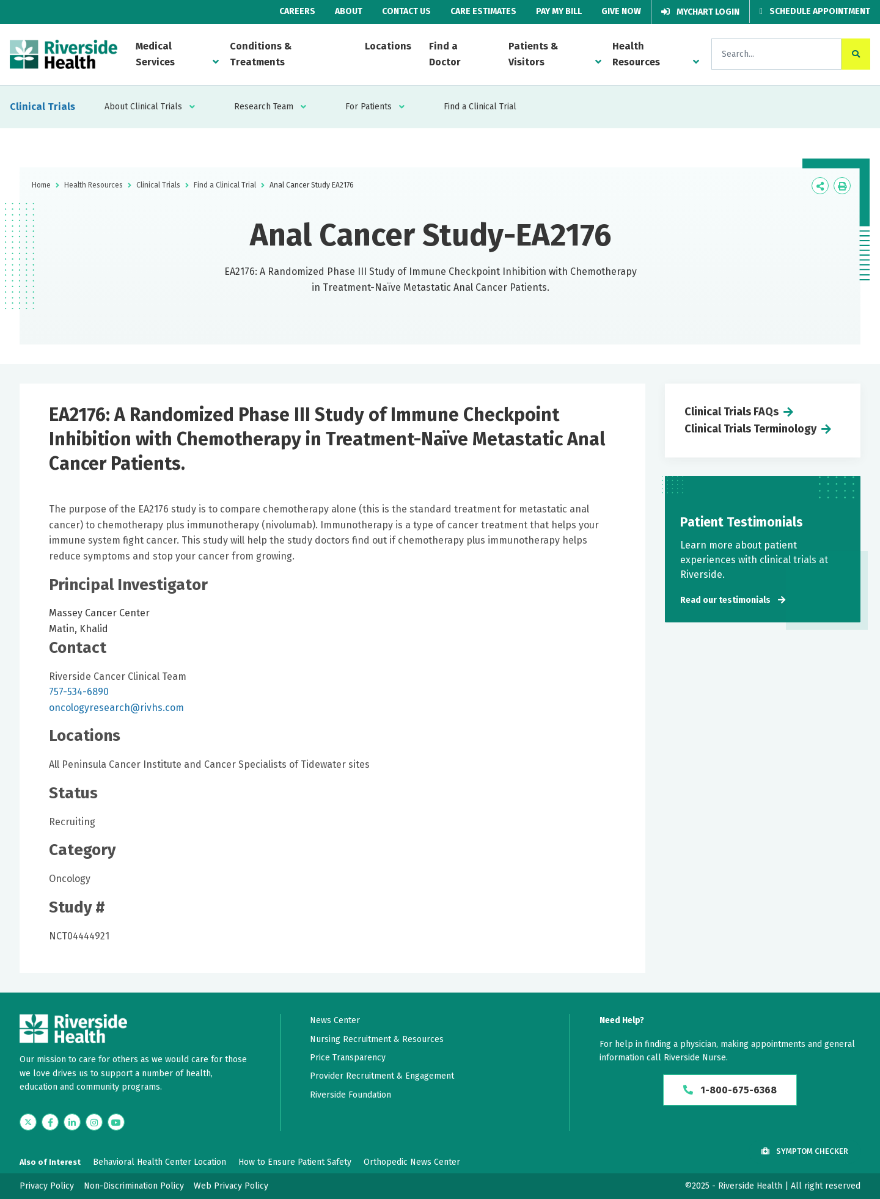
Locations (388, 46)
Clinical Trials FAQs (731, 411)
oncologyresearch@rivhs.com (116, 707)
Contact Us (406, 11)
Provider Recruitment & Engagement (382, 1076)
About (348, 11)
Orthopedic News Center (412, 1162)
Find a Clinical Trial (480, 106)
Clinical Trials (42, 106)
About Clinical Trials (143, 106)
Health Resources (636, 54)
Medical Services (155, 54)
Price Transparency (348, 1057)
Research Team (263, 106)
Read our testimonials (725, 600)
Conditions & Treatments (261, 54)
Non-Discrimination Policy (134, 1186)
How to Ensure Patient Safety (294, 1162)
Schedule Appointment (815, 11)
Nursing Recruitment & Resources (377, 1039)
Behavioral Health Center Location (159, 1162)
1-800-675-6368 (730, 1090)
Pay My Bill (559, 11)
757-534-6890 (79, 692)
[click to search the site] (856, 54)
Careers (297, 11)
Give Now (621, 11)
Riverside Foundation (350, 1095)
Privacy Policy (47, 1186)
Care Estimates (483, 11)
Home (41, 185)
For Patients (368, 106)
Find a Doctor (445, 54)
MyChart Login (700, 12)
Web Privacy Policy (231, 1186)
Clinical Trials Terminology (750, 429)
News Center (335, 1020)
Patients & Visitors (533, 54)
